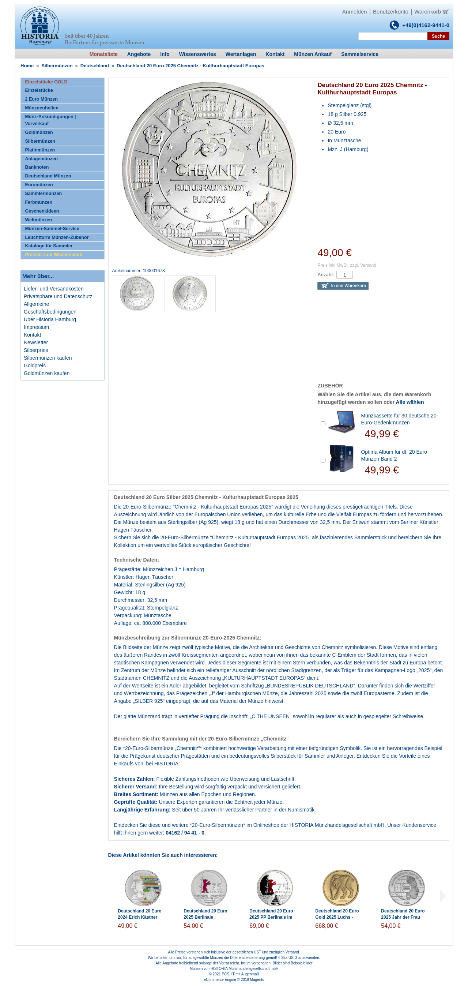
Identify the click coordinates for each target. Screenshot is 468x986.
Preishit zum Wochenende (53, 254)
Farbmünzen (38, 202)
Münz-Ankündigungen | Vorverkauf (50, 120)
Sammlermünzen (43, 193)
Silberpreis (36, 350)
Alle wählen (410, 402)
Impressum (36, 327)
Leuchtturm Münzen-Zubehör (56, 237)
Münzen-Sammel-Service (52, 228)
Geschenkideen (42, 211)
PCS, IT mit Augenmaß (240, 974)
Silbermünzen (56, 65)
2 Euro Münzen (41, 99)
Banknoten (37, 167)
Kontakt (32, 335)
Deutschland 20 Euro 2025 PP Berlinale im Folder (271, 917)
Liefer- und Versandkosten (53, 289)
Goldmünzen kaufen (46, 373)
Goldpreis (35, 365)
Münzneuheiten (41, 107)
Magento (257, 980)
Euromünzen (39, 184)
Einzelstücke (39, 90)
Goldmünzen (39, 132)
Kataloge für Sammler (48, 245)
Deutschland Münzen (48, 176)
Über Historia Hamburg (50, 319)
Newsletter (36, 342)
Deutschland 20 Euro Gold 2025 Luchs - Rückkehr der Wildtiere (339, 917)
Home (27, 65)
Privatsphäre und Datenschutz (58, 296)
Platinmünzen (40, 150)
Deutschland (94, 65)
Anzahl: (325, 274)
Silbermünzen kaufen (48, 358)
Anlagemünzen (41, 158)
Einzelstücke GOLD (46, 82)
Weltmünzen (38, 219)
